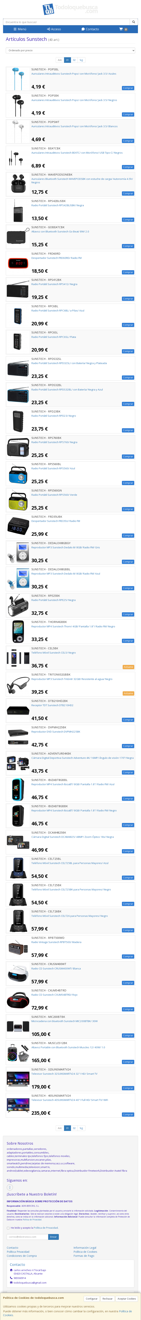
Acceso (53, 29)
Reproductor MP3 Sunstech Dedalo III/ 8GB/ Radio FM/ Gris (65, 547)
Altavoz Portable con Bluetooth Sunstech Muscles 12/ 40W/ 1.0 (68, 1047)
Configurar (92, 1298)
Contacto (90, 29)
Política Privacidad (18, 1252)
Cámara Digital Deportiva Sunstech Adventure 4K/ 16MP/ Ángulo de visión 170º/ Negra (82, 758)
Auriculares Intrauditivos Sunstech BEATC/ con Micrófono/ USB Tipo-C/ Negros (77, 152)
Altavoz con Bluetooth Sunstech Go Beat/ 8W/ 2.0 (60, 231)
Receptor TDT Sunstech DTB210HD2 (52, 705)
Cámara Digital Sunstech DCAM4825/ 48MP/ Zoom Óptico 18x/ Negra (72, 837)
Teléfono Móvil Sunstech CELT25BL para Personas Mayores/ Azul (69, 863)
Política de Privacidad (32, 1219)
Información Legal (84, 1247)
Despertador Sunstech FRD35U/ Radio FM (55, 521)
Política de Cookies (85, 1252)
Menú (19, 29)
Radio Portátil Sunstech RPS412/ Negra (54, 284)
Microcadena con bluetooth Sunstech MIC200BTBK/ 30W (64, 1021)
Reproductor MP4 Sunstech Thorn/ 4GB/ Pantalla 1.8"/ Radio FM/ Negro (73, 626)
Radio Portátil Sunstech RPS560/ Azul (53, 468)
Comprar (128, 88)
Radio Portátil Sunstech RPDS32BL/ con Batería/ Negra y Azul (67, 389)
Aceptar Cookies (127, 1298)
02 (74, 60)
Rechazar (108, 1298)
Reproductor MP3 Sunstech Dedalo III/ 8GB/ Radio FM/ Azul (65, 573)
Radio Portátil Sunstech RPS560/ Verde (54, 494)
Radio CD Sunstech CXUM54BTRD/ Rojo (54, 994)
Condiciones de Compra (22, 1256)
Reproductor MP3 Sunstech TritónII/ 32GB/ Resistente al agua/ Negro (71, 679)
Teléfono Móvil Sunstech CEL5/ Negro (53, 652)
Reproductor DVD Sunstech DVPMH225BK (55, 731)
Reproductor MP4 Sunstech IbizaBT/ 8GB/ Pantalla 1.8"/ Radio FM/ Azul (72, 784)
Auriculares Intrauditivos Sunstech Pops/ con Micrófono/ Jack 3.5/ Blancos (74, 126)
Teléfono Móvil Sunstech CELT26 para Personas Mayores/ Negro (69, 916)
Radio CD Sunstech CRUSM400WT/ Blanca (56, 968)
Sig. (81, 60)
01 (67, 60)
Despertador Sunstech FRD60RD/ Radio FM (56, 258)
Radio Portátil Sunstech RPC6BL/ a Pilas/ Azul (57, 310)
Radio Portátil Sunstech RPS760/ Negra (54, 442)
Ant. (60, 60)
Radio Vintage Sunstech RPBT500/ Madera (56, 942)
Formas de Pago (83, 1256)
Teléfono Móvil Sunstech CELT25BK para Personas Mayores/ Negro (71, 889)
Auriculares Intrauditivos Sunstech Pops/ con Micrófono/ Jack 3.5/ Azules (73, 73)
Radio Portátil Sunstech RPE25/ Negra (53, 600)
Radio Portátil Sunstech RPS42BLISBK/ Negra (57, 205)
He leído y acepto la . (34, 1227)
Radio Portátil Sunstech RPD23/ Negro (53, 415)
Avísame (128, 667)
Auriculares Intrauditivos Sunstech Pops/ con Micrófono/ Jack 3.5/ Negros (74, 100)
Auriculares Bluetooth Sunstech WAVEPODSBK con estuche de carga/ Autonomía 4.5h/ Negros (82, 180)
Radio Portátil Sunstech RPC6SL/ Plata (53, 337)
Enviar (53, 1236)
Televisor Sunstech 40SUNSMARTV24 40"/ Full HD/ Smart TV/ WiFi (69, 1100)
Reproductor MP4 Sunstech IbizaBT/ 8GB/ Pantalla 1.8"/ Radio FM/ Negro (74, 810)
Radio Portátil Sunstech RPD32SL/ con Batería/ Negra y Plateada (69, 363)
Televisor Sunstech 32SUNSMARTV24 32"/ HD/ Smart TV (64, 1073)
